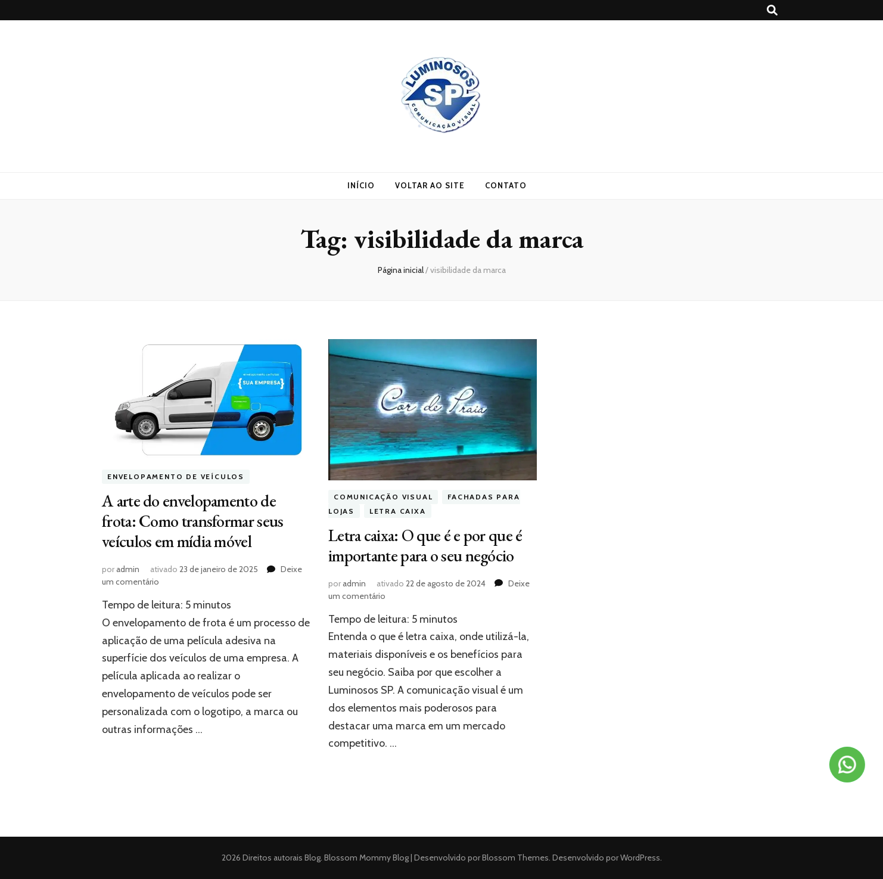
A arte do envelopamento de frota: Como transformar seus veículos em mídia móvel (192, 521)
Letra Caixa (397, 511)
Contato (506, 185)
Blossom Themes (514, 857)
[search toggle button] (772, 10)
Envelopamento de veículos (175, 476)
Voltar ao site (430, 185)
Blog (312, 857)
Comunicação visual (383, 496)
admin (127, 569)
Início (361, 185)
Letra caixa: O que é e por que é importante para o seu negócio (425, 545)
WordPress (640, 857)
